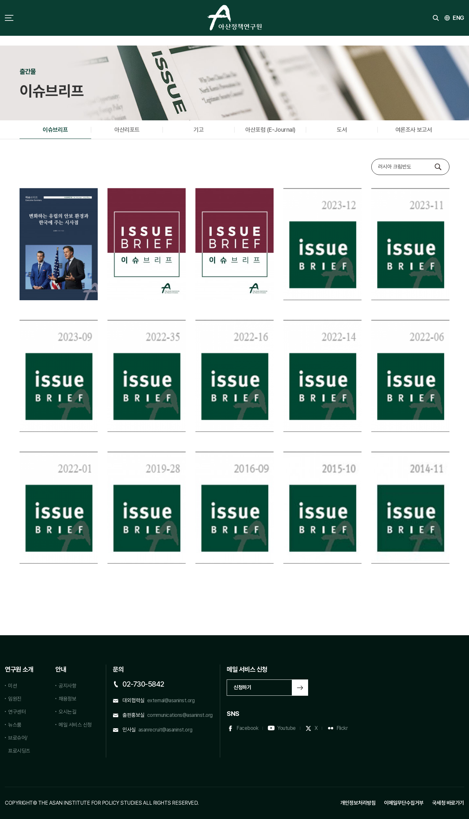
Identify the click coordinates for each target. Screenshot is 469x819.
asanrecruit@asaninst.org (165, 730)
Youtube (286, 728)
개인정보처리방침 (358, 803)
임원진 (14, 699)
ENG (458, 17)
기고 (198, 129)
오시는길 (67, 712)
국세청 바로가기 (448, 803)
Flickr (342, 728)
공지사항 (67, 686)
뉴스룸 (14, 725)
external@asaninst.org (171, 700)
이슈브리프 (55, 129)
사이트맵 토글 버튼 (9, 18)
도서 (342, 129)
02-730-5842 (143, 684)
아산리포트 (127, 129)
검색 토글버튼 (436, 18)
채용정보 (67, 699)
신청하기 (242, 687)
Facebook (247, 728)
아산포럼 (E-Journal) (270, 129)
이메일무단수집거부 (404, 803)
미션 (12, 686)
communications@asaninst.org (180, 715)
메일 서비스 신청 (75, 725)
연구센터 (17, 712)
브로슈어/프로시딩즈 (19, 744)
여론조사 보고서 (413, 129)
